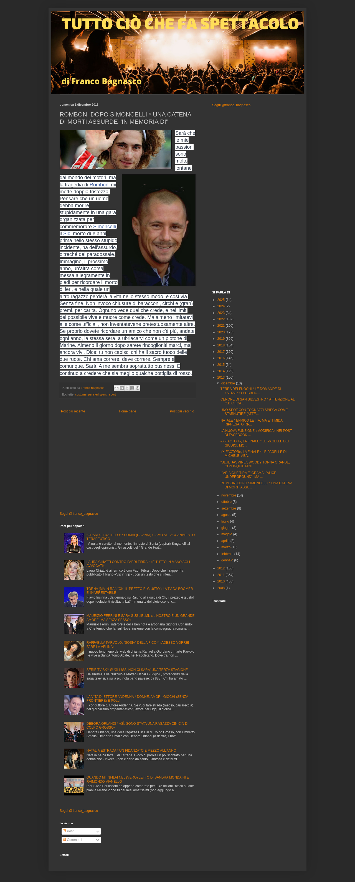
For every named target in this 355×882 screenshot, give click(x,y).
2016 (221, 358)
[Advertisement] (128, 464)
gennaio (227, 560)
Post (68, 831)
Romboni (100, 184)
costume (81, 394)
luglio (225, 521)
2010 (221, 581)
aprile (225, 541)
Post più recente (73, 411)
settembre (229, 508)
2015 (221, 365)
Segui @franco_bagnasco (79, 514)
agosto (226, 515)
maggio (227, 534)
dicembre (228, 383)
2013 (221, 377)
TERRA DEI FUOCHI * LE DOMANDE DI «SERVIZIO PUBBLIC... (250, 391)
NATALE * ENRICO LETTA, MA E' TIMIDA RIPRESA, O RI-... (251, 422)
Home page (127, 411)
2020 (221, 332)
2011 (221, 575)
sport (112, 394)
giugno (226, 528)
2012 (221, 568)
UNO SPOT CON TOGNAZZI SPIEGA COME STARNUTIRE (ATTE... (254, 412)
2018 (221, 345)
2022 (221, 319)
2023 (221, 313)
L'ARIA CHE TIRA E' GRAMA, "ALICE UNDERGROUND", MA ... (248, 475)
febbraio (227, 554)
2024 (221, 306)
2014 (221, 371)
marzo (226, 547)
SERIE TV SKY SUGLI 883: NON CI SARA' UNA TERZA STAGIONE (137, 670)
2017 (221, 352)
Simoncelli (104, 226)
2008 (221, 588)
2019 (221, 339)
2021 (221, 326)
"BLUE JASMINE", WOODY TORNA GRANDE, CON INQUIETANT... (255, 464)
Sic (66, 233)
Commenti (72, 840)
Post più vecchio (182, 411)
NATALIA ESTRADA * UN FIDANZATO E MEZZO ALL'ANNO (131, 750)
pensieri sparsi (98, 394)
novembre (229, 495)
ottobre (227, 502)
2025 (221, 300)
